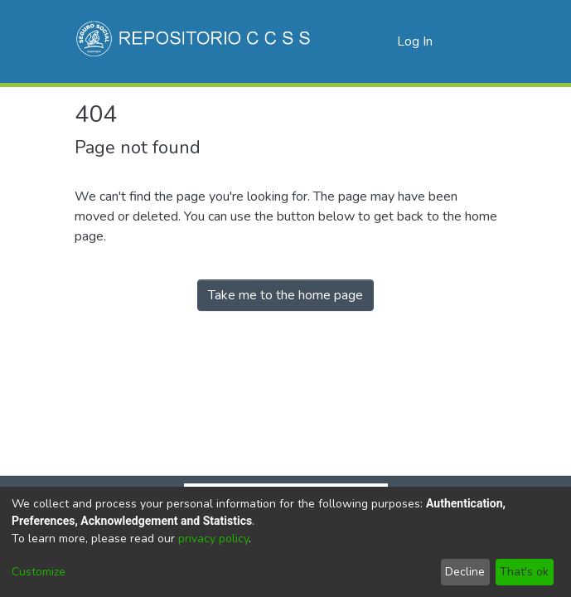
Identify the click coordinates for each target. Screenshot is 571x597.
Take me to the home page (285, 295)
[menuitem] (381, 41)
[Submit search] (357, 41)
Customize (38, 572)
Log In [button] (415, 41)
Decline (465, 572)
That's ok (524, 572)
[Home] (195, 41)
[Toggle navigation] (474, 41)
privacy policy (213, 538)
